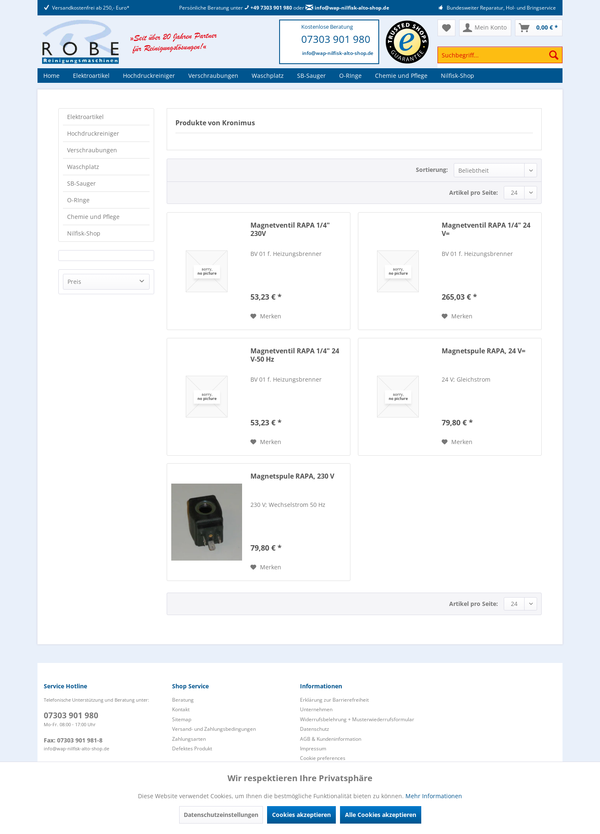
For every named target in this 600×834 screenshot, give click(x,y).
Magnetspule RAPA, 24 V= (483, 351)
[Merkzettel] (446, 28)
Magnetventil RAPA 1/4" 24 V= (486, 229)
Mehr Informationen (433, 796)
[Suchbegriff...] (500, 55)
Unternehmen (316, 709)
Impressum (313, 748)
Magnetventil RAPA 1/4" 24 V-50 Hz (294, 355)
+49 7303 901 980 (268, 7)
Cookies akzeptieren (301, 815)
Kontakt (181, 709)
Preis (74, 281)
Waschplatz (83, 167)
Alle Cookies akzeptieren (380, 815)
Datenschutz (314, 728)
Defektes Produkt (192, 748)
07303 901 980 (335, 39)
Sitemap (181, 719)
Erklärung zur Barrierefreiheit (334, 699)
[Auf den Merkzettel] (265, 316)
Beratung (183, 699)
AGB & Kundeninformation (330, 738)
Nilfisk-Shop (83, 233)
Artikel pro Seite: (473, 192)
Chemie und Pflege (93, 217)
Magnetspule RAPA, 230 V (292, 476)
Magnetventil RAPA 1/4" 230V (290, 229)
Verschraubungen (92, 150)
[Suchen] (553, 55)
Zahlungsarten (189, 738)
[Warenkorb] (538, 28)
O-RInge (78, 200)
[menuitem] (500, 59)
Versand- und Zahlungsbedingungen (214, 728)
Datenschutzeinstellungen (221, 815)
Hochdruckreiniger (93, 133)
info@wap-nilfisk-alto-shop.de (347, 7)
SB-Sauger (81, 183)
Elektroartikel (85, 117)
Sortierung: (432, 170)
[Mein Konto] (485, 28)
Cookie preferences (322, 758)
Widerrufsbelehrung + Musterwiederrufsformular (357, 719)
